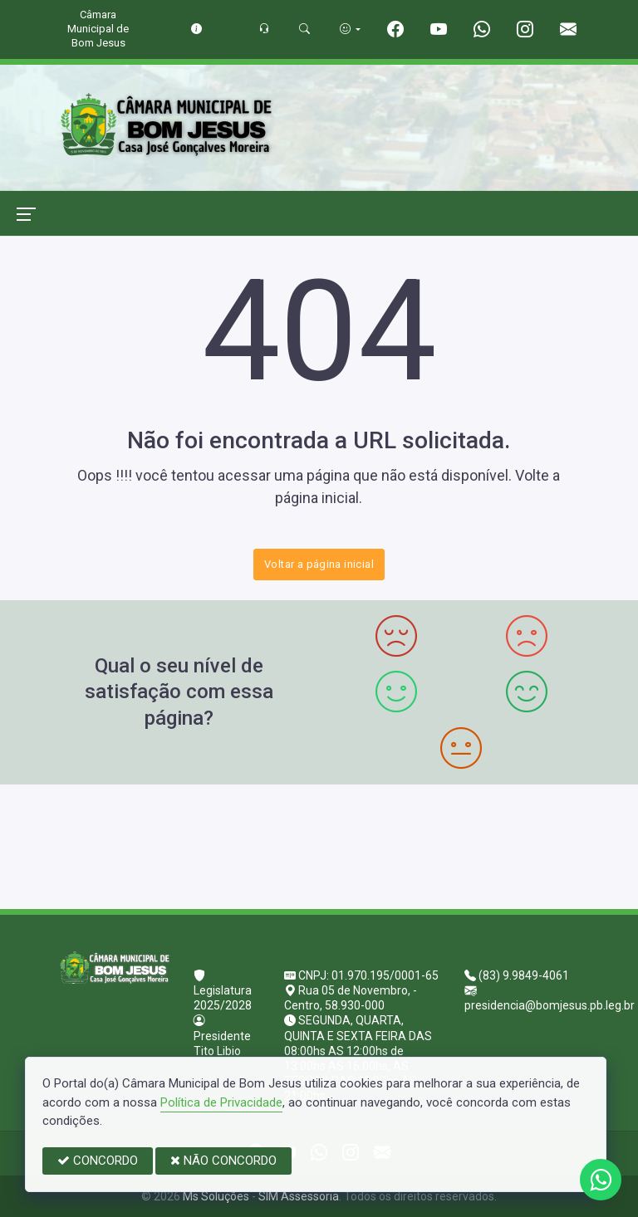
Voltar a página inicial (319, 564)
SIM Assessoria (298, 1196)
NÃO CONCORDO (223, 1160)
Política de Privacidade (221, 1102)
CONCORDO (97, 1160)
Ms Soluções (216, 1196)
